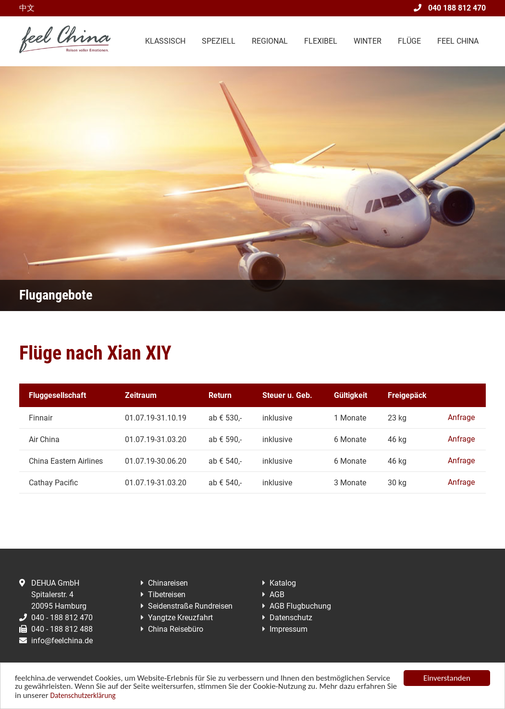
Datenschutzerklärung (83, 696)
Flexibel (320, 41)
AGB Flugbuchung (300, 606)
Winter (368, 41)
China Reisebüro (175, 629)
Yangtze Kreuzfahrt (180, 617)
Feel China (458, 41)
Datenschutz (291, 617)
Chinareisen (168, 583)
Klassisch (165, 41)
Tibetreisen (166, 594)
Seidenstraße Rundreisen (190, 606)
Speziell (218, 41)
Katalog (283, 583)
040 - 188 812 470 (56, 617)
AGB (277, 594)
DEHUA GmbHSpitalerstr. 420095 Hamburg (52, 594)
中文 (27, 7)
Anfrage (461, 417)
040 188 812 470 (450, 7)
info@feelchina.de (56, 640)
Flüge (409, 41)
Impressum (289, 629)
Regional (270, 41)
